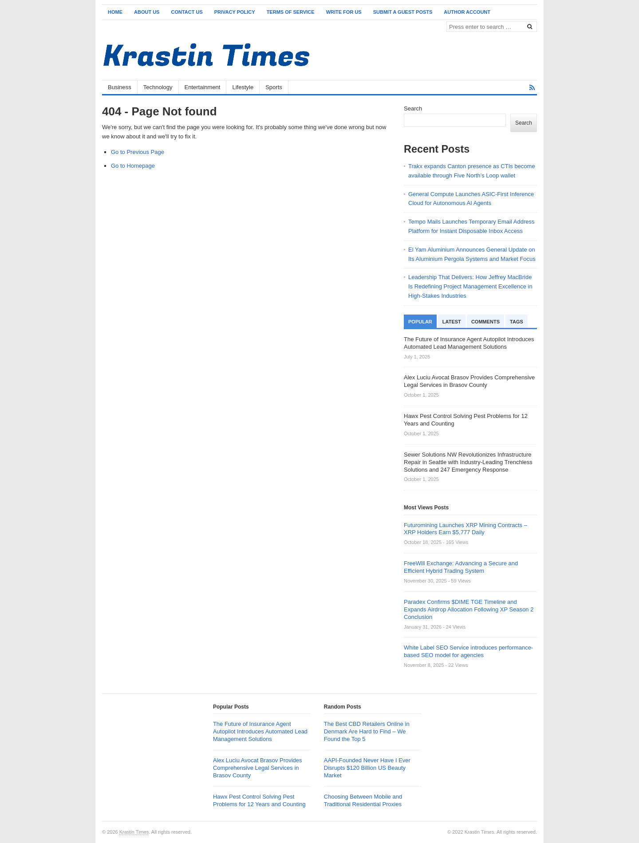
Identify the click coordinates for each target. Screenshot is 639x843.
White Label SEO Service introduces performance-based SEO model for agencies (468, 651)
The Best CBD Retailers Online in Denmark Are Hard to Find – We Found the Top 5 (367, 731)
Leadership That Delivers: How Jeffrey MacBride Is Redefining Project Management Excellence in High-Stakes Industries (470, 286)
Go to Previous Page (137, 152)
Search (413, 108)
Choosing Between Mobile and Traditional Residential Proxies (363, 800)
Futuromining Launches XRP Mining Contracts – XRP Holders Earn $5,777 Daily (465, 529)
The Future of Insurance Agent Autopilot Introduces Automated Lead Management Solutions (260, 731)
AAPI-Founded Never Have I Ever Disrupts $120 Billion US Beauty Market (367, 768)
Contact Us (186, 12)
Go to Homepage (133, 165)
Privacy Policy (234, 12)
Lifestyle (242, 87)
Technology (158, 87)
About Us (146, 12)
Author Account (467, 12)
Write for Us (344, 12)
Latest (451, 321)
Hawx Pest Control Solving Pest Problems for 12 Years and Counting (259, 800)
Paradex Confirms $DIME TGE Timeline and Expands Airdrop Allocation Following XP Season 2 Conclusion (468, 609)
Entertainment (203, 87)
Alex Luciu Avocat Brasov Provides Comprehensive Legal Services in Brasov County (257, 768)
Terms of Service (291, 12)
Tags (516, 321)
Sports (273, 87)
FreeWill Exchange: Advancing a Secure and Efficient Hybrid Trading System (461, 567)
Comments (485, 321)
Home (115, 12)
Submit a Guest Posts (403, 12)
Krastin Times (134, 832)
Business (119, 87)
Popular (420, 321)
